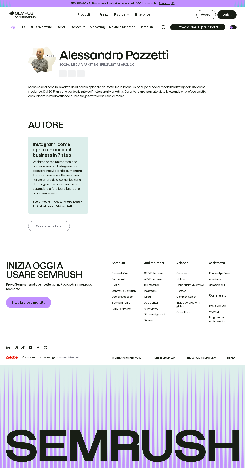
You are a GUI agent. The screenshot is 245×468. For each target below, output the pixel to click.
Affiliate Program (122, 308)
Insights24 (150, 290)
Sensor (148, 320)
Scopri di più (166, 3)
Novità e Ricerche (122, 27)
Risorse (119, 14)
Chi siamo (182, 273)
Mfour (148, 296)
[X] (45, 347)
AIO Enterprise (153, 279)
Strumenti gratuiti (154, 314)
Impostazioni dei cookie (201, 357)
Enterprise (145, 14)
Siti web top (151, 308)
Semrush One (120, 273)
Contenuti (78, 27)
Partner (181, 290)
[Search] (163, 27)
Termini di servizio (164, 357)
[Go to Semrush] (22, 14)
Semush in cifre (121, 302)
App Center (151, 302)
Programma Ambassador (217, 319)
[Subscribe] (197, 27)
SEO (23, 27)
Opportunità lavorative (190, 284)
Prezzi (104, 14)
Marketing (97, 27)
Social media (41, 201)
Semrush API (217, 284)
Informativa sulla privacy (126, 357)
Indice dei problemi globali (188, 304)
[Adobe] (12, 358)
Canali (61, 27)
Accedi (206, 14)
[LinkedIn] (8, 347)
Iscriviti (227, 14)
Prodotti (83, 14)
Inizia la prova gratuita (28, 302)
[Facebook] (38, 347)
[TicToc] (23, 347)
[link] (58, 175)
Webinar (214, 311)
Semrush (146, 27)
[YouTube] (30, 347)
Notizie (180, 279)
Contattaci (183, 312)
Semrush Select (186, 296)
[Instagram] (15, 347)
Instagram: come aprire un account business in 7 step (52, 150)
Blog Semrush (217, 305)
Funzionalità (119, 279)
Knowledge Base (219, 273)
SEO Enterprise (153, 273)
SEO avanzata (41, 27)
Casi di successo (122, 296)
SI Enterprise (152, 284)
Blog (11, 27)
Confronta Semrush (124, 290)
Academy (215, 279)
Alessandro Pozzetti (67, 201)
